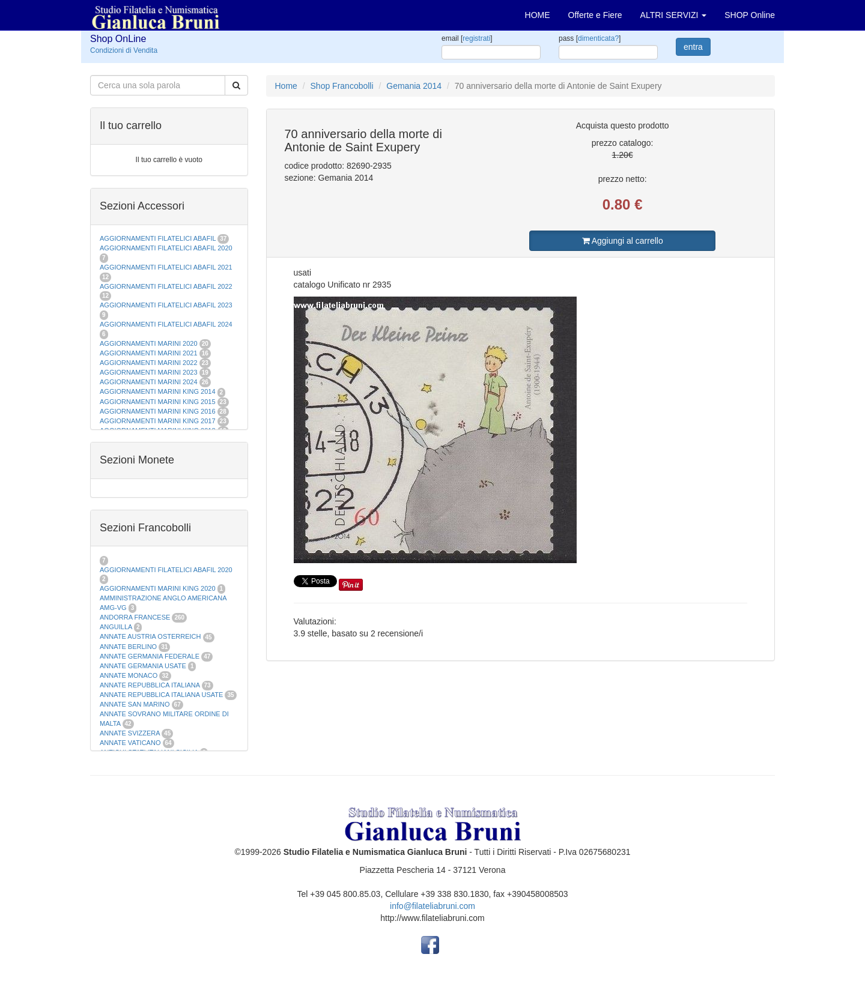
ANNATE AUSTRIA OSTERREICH (150, 636)
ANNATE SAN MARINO (135, 704)
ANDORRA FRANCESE (135, 617)
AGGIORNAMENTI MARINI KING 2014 (158, 391)
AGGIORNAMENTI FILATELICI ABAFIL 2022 (166, 286)
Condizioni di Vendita (123, 50)
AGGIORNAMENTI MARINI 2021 (149, 353)
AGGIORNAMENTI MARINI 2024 (149, 381)
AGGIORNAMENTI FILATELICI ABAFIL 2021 (166, 267)
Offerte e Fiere (595, 15)
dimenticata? (598, 38)
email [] (467, 38)
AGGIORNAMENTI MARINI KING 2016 (158, 411)
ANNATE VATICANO (130, 742)
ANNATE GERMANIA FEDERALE (149, 656)
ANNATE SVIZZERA (130, 733)
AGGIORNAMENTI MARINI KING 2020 (158, 588)
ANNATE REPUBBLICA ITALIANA (149, 685)
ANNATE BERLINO (128, 646)
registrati (476, 38)
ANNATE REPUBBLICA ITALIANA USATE (162, 694)
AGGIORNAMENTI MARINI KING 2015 (158, 401)
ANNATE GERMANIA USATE (143, 665)
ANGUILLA (116, 626)
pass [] (590, 38)
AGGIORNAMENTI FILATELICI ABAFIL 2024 (166, 324)
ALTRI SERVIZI (673, 15)
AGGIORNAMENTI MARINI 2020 (149, 343)
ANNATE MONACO (128, 675)
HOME (537, 15)
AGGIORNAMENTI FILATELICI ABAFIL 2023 (166, 305)
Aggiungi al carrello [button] (622, 241)
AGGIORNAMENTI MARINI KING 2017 (158, 420)
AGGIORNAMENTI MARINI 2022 (149, 362)
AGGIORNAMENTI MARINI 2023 (149, 372)
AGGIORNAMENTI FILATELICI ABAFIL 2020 (166, 248)
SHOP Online (749, 15)
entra (693, 47)
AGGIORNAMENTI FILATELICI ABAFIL (158, 238)
